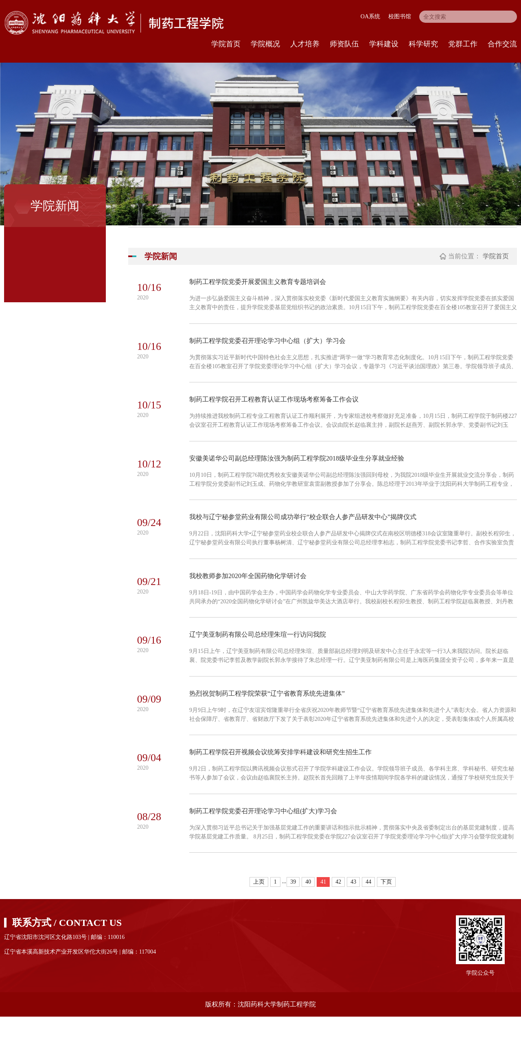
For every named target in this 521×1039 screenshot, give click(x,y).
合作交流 (502, 44)
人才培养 (305, 44)
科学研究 (423, 44)
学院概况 (265, 44)
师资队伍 (344, 44)
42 (338, 904)
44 (368, 904)
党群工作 (462, 44)
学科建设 (383, 44)
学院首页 (226, 44)
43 (353, 904)
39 (293, 904)
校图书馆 (399, 16)
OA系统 (370, 16)
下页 (386, 904)
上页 (259, 904)
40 (308, 904)
